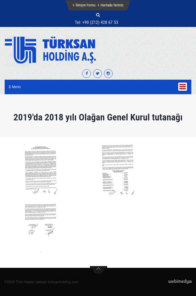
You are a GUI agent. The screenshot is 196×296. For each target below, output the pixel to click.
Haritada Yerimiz (112, 5)
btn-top (98, 270)
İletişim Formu (86, 5)
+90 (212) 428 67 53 (100, 22)
